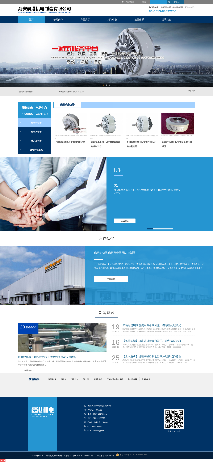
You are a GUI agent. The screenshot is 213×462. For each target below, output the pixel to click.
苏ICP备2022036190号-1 (84, 455)
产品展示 (85, 19)
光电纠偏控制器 (26, 91)
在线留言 (125, 221)
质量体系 (139, 19)
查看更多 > (28, 370)
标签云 (177, 2)
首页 (31, 19)
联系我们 (166, 19)
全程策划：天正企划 (105, 455)
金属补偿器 (97, 379)
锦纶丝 (64, 379)
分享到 (191, 91)
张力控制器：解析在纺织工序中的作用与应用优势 (47, 357)
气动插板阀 (51, 379)
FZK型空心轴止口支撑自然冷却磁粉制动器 (77, 91)
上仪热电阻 (146, 379)
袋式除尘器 (132, 379)
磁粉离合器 (166, 7)
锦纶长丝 (74, 379)
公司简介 (58, 19)
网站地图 (129, 2)
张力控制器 (190, 7)
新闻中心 (112, 19)
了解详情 (111, 279)
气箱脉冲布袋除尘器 (115, 379)
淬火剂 (86, 379)
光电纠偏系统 (36, 149)
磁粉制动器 (178, 7)
